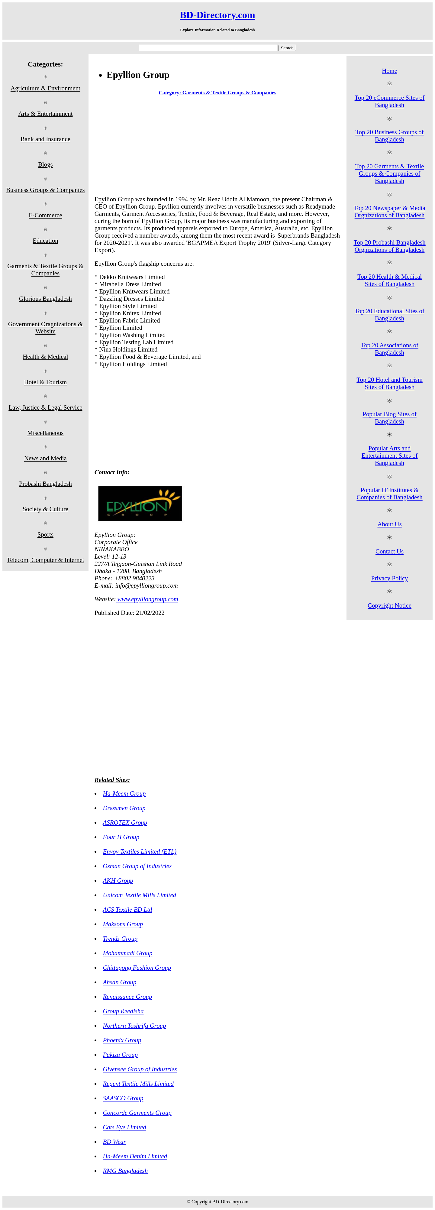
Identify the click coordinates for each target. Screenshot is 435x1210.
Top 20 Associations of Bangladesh (389, 349)
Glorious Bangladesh (45, 298)
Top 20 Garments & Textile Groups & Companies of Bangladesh (389, 173)
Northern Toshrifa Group (134, 1025)
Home (389, 70)
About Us (389, 524)
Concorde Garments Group (137, 1112)
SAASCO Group (123, 1098)
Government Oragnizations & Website (45, 327)
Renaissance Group (127, 996)
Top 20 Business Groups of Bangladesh (390, 135)
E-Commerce (45, 215)
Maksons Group (123, 923)
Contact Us (389, 551)
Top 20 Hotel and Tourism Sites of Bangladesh (389, 383)
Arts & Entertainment (45, 113)
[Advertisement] (217, 147)
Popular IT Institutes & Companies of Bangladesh (389, 493)
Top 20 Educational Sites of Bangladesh (389, 314)
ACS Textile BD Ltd (127, 909)
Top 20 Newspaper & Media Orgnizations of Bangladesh (389, 211)
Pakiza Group (120, 1054)
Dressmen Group (124, 807)
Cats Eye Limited (124, 1127)
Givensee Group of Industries (140, 1069)
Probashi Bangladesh (45, 483)
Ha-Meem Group (124, 793)
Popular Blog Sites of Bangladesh (389, 417)
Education (45, 240)
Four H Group (121, 836)
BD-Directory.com (217, 14)
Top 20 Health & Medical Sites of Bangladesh (389, 280)
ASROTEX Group (125, 822)
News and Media (45, 458)
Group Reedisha (123, 1010)
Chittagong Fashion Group (137, 967)
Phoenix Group (122, 1039)
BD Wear (114, 1141)
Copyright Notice (389, 605)
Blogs (45, 164)
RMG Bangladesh (125, 1170)
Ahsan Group (120, 981)
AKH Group (118, 880)
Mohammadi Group (128, 952)
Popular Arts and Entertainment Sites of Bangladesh (390, 455)
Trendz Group (120, 938)
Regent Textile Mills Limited (138, 1083)
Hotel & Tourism (45, 381)
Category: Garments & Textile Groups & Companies (217, 93)
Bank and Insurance (45, 138)
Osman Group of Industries (137, 865)
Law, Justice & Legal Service (45, 407)
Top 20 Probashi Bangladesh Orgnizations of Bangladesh (389, 246)
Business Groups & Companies (45, 189)
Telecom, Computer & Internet (45, 559)
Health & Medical (45, 356)
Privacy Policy (389, 578)
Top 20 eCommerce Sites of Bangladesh (390, 101)
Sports (45, 534)
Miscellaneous (45, 432)
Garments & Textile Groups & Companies (45, 269)
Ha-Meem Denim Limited (135, 1156)
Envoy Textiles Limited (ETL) (140, 851)
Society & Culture (45, 508)
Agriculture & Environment (45, 88)
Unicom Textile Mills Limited (139, 894)
